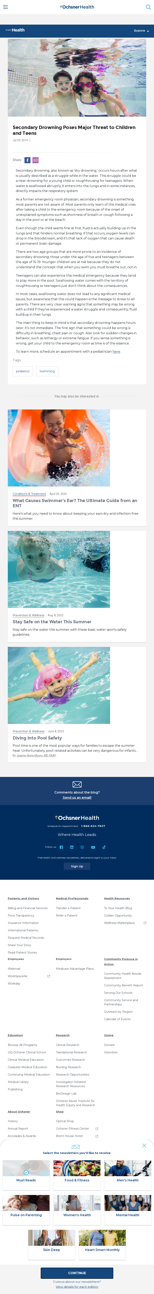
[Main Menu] (6, 7)
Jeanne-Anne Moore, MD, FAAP (36, 755)
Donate (109, 1045)
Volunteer (111, 1052)
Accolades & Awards (22, 1136)
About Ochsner (19, 1111)
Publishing (15, 1089)
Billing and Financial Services (28, 908)
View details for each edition (77, 1287)
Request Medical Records (26, 938)
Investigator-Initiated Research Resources (71, 1084)
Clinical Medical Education (26, 1060)
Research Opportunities (72, 1075)
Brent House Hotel (69, 1136)
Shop (60, 1111)
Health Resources (117, 898)
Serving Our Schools (118, 993)
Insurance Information (23, 923)
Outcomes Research (70, 1060)
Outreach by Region (118, 1012)
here (116, 352)
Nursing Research (68, 1067)
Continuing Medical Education (29, 1075)
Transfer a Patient (68, 908)
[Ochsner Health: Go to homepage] (77, 6)
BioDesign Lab (66, 1094)
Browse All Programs (22, 1045)
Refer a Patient (66, 916)
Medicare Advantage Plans (75, 969)
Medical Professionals (72, 898)
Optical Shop (65, 1121)
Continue (77, 1273)
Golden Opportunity (118, 916)
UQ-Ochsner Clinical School (27, 1052)
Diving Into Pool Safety (37, 738)
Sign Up (80, 866)
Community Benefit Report (123, 985)
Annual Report (18, 1129)
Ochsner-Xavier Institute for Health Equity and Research (75, 1103)
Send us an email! (77, 798)
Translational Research (71, 1052)
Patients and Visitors (23, 898)
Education (15, 1035)
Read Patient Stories (22, 953)
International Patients (23, 930)
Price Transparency (21, 916)
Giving (108, 1035)
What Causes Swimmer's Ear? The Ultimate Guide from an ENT (75, 503)
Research (63, 1035)
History (13, 1121)
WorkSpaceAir (17, 976)
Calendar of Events (117, 1019)
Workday (14, 984)
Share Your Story (19, 945)
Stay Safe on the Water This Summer (52, 622)
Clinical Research (67, 1045)
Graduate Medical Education (27, 1067)
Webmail (14, 969)
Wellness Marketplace (119, 923)
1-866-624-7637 (93, 826)
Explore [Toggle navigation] (141, 31)
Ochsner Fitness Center (72, 1129)
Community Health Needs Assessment (122, 976)
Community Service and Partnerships (121, 1002)
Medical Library (18, 1082)
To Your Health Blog (118, 908)
